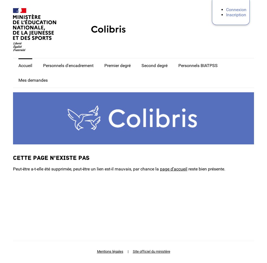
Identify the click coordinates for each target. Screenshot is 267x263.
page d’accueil (173, 169)
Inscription (236, 14)
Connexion (236, 9)
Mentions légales (110, 251)
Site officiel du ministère (151, 251)
